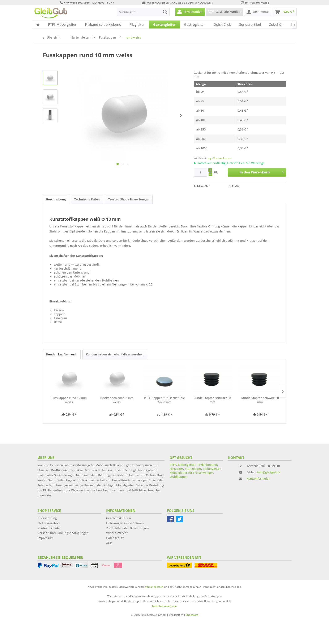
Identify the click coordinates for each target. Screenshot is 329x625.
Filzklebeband (207, 465)
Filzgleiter (176, 469)
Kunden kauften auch (61, 354)
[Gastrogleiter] (194, 24)
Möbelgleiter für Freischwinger (191, 473)
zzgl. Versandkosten (220, 158)
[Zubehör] (276, 24)
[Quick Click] (222, 24)
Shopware (192, 615)
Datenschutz (115, 538)
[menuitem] (143, 12)
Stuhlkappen (179, 477)
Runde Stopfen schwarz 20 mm (260, 400)
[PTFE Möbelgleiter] (62, 24)
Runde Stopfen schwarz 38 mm (212, 400)
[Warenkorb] (285, 12)
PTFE (173, 465)
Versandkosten (154, 587)
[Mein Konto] (258, 12)
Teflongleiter (212, 469)
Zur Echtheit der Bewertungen (127, 528)
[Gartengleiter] (164, 24)
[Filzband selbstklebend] (103, 24)
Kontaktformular (258, 478)
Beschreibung (56, 199)
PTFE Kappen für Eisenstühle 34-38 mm (164, 400)
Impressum (46, 538)
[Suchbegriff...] (143, 12)
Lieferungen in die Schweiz (125, 523)
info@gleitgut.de (268, 472)
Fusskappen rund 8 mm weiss (116, 400)
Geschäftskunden (118, 518)
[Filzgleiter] (137, 24)
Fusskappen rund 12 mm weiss (69, 400)
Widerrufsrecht (117, 533)
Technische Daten (87, 199)
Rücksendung (47, 518)
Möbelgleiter (187, 465)
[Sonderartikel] (250, 24)
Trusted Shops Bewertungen (128, 199)
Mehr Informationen (164, 606)
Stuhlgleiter (193, 469)
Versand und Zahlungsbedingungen (63, 533)
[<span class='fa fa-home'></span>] (38, 24)
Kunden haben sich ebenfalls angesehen (115, 354)
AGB (109, 543)
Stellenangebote (49, 523)
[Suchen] (165, 12)
